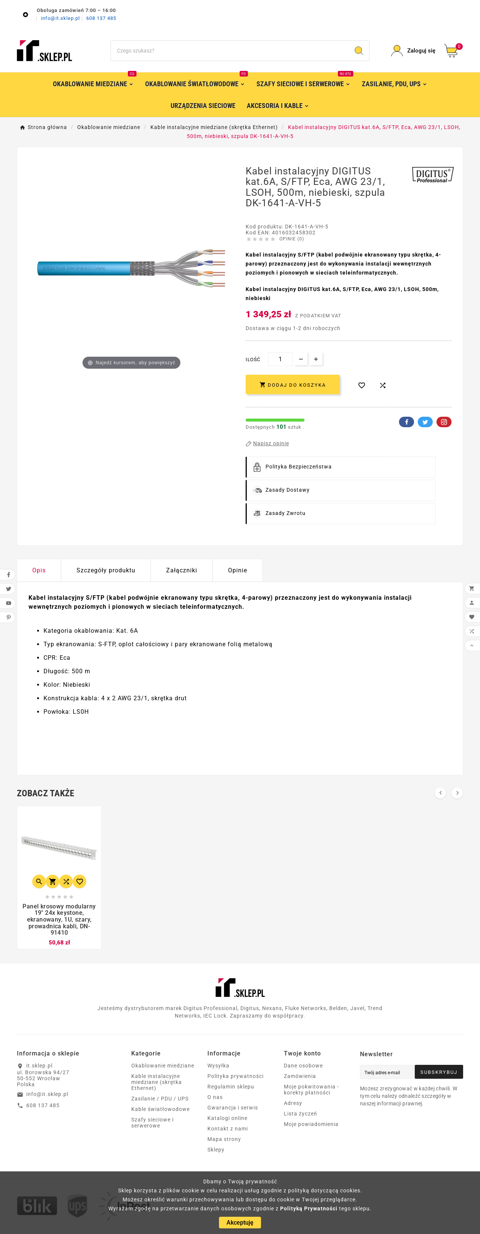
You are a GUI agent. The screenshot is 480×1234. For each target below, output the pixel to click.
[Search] (359, 51)
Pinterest (444, 422)
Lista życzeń (300, 1114)
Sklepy (216, 1150)
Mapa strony (224, 1139)
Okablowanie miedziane (162, 1066)
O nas (215, 1097)
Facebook (406, 422)
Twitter (425, 422)
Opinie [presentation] (237, 570)
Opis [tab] (39, 570)
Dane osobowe (303, 1066)
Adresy (293, 1103)
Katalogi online (227, 1118)
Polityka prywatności (235, 1076)
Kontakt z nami (227, 1129)
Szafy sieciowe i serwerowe (152, 1123)
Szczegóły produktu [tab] (105, 570)
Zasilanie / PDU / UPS (160, 1099)
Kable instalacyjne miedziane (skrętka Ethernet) (156, 1082)
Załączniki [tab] (181, 570)
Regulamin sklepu (230, 1087)
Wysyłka (218, 1066)
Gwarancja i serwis (232, 1108)
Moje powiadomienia (311, 1124)
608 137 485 (101, 18)
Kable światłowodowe (160, 1109)
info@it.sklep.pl (61, 18)
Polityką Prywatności (309, 1208)
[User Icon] (413, 51)
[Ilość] (280, 359)
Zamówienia (300, 1076)
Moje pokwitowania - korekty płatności (311, 1090)
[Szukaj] (230, 50)
